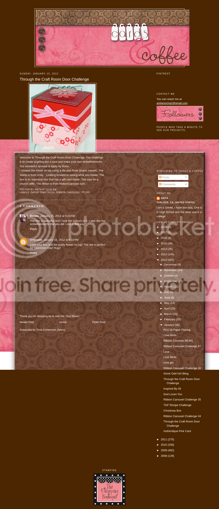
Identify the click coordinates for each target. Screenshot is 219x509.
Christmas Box (172, 410)
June (167, 297)
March (168, 314)
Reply (33, 229)
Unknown (36, 239)
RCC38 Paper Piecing (176, 329)
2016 (164, 237)
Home (63, 322)
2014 (164, 249)
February (170, 319)
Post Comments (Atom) (51, 329)
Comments (167, 184)
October (169, 275)
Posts (164, 177)
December (171, 264)
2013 (164, 254)
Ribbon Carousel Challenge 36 (182, 368)
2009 (164, 450)
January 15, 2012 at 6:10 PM (61, 239)
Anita (164, 198)
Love (166, 351)
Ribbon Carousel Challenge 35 (182, 399)
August (168, 286)
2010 (164, 444)
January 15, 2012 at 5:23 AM (57, 216)
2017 (164, 232)
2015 (164, 243)
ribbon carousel (68, 192)
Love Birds (169, 335)
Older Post (98, 322)
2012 (164, 259)
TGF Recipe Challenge (177, 405)
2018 (164, 227)
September (171, 281)
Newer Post (27, 322)
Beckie (34, 216)
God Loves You (172, 394)
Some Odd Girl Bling (175, 373)
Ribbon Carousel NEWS (178, 340)
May (167, 303)
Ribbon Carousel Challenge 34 (182, 416)
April (167, 308)
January (169, 324)
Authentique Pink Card (177, 431)
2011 (164, 439)
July (167, 292)
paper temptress (43, 192)
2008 (164, 455)
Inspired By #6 (172, 388)
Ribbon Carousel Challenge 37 (182, 346)
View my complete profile (175, 222)
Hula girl (168, 362)
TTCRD (86, 192)
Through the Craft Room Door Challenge (54, 79)
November (171, 270)
